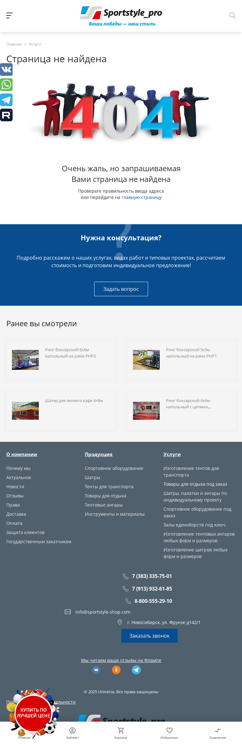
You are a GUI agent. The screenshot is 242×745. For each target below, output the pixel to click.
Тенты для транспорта (109, 487)
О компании (21, 454)
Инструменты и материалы (115, 514)
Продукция (98, 454)
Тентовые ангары (104, 505)
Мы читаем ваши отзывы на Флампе (121, 660)
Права (13, 505)
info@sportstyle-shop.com (102, 612)
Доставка (16, 514)
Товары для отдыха (105, 496)
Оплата (14, 523)
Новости (15, 487)
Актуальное (18, 477)
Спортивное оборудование (114, 468)
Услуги (172, 454)
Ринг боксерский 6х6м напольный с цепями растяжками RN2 (188, 407)
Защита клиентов (25, 532)
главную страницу (142, 197)
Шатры (92, 477)
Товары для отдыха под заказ (195, 484)
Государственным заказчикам (38, 541)
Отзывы (15, 496)
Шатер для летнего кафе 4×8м (74, 400)
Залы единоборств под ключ (195, 525)
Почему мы (18, 468)
